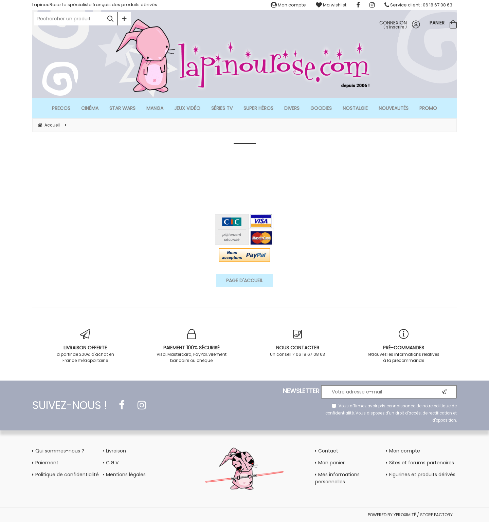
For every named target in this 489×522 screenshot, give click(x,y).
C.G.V (112, 462)
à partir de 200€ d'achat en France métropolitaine (85, 346)
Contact (328, 450)
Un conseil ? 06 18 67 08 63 (297, 343)
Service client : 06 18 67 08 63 (418, 5)
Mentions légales (126, 474)
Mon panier (331, 462)
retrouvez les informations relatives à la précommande (404, 346)
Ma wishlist (331, 5)
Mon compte (288, 5)
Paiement (46, 462)
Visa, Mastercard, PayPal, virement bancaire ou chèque (192, 346)
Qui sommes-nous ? (59, 450)
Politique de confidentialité (67, 474)
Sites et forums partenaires (421, 462)
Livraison (116, 450)
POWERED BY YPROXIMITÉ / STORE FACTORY (410, 515)
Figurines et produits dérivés (422, 474)
